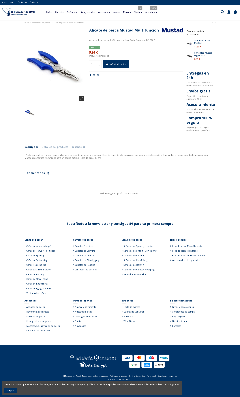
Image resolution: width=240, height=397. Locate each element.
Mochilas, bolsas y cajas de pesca (43, 325)
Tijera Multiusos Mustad (202, 41)
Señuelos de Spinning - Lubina (138, 246)
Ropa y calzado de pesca (38, 321)
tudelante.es (127, 379)
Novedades (80, 325)
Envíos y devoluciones (183, 306)
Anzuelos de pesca (35, 306)
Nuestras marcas (83, 311)
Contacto (34, 2)
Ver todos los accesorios (38, 330)
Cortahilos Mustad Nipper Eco (203, 54)
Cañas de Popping (35, 274)
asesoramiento (203, 109)
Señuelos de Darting (134, 264)
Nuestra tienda (8, 2)
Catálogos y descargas (86, 316)
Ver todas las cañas (36, 293)
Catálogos (22, 2)
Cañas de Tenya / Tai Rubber (40, 250)
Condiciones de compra (183, 311)
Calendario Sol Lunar (134, 311)
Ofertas (78, 321)
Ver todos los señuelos (135, 274)
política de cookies (153, 384)
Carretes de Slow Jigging (87, 260)
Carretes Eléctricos (84, 246)
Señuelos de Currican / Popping (139, 269)
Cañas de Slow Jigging (37, 278)
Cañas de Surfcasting (36, 260)
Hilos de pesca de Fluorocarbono (188, 255)
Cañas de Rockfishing (36, 283)
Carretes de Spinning (85, 250)
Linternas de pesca (35, 316)
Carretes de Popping (85, 264)
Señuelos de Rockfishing (136, 260)
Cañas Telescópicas (36, 264)
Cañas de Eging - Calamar (39, 288)
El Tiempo (128, 316)
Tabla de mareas (132, 306)
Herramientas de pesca (37, 311)
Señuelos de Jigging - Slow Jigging (140, 250)
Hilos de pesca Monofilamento (187, 246)
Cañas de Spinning (35, 255)
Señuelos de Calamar (134, 255)
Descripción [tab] (31, 147)
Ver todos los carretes (86, 269)
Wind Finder (129, 321)
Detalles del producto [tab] (55, 147)
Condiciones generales (167, 376)
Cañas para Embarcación (38, 269)
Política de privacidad (118, 376)
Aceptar (10, 390)
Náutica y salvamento (85, 306)
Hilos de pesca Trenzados (185, 250)
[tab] (78, 148)
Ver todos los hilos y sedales (186, 260)
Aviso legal (151, 376)
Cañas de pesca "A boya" (38, 246)
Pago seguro (178, 316)
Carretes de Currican (85, 255)
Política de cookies (137, 376)
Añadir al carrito (116, 64)
